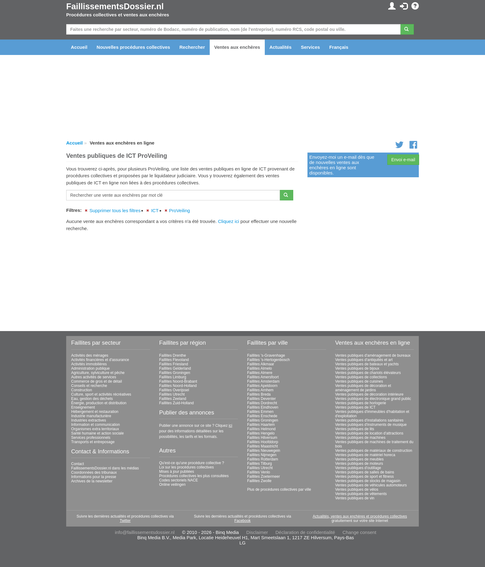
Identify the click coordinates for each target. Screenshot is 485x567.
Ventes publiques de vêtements (361, 494)
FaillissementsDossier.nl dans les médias (105, 468)
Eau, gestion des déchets (92, 399)
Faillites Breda (259, 394)
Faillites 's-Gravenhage (266, 355)
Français (338, 47)
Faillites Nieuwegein (263, 450)
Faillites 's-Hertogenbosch (268, 360)
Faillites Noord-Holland (178, 386)
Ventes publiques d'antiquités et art (364, 360)
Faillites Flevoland (174, 360)
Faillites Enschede (262, 416)
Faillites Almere (259, 373)
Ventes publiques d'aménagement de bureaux (373, 355)
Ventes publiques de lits (354, 429)
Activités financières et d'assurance (100, 360)
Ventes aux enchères (237, 47)
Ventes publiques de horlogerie (360, 403)
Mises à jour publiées (176, 471)
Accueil (79, 47)
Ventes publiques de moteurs (359, 463)
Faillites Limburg (172, 377)
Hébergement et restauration (94, 412)
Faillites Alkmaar (260, 364)
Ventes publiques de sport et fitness (364, 476)
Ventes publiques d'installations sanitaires (369, 420)
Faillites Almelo (259, 368)
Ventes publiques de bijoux (357, 368)
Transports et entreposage (92, 442)
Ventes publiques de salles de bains (364, 472)
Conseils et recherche (89, 386)
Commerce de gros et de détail (96, 381)
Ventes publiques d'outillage (358, 468)
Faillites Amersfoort (263, 377)
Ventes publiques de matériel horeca (365, 455)
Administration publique (90, 368)
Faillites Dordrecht (262, 403)
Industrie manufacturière (91, 416)
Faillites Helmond (261, 429)
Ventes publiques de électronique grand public (373, 399)
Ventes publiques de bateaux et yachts (367, 364)
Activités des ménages (89, 355)
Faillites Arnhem (260, 390)
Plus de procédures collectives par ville (279, 489)
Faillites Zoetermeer (263, 476)
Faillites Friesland (173, 364)
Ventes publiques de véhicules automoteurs (371, 485)
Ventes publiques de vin (355, 498)
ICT (154, 210)
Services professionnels (90, 437)
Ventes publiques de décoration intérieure (369, 394)
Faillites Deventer (261, 399)
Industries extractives (88, 420)
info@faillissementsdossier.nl (144, 532)
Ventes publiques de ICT (355, 407)
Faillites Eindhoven (262, 407)
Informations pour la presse (93, 477)
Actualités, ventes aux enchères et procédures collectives (360, 516)
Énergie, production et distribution (99, 403)
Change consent (359, 532)
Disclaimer (257, 532)
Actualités (280, 47)
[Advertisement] (182, 279)
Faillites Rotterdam (262, 459)
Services (310, 47)
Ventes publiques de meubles (359, 459)
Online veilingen (172, 484)
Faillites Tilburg (259, 463)
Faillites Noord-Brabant (178, 381)
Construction (81, 390)
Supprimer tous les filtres (114, 210)
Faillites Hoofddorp (262, 442)
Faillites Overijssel (174, 390)
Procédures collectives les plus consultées (194, 476)
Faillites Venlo (258, 472)
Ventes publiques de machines (360, 437)
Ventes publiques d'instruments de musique (371, 424)
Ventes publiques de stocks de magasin (368, 481)
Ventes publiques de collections (361, 377)
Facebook (242, 521)
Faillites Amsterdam (263, 381)
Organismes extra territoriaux (95, 429)
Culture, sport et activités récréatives (101, 394)
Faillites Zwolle (259, 481)
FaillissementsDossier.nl (115, 6)
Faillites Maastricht (262, 446)
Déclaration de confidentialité (305, 532)
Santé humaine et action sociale (97, 433)
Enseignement (83, 407)
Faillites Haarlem (261, 424)
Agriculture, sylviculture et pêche (98, 373)
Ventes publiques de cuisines (359, 381)
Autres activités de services (93, 377)
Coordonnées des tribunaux (94, 472)
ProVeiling (179, 210)
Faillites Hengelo (261, 433)
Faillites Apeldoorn (262, 386)
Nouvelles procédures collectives (133, 47)
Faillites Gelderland (175, 368)
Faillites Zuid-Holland (176, 403)
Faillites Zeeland (172, 399)
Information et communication (95, 424)
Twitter (125, 521)
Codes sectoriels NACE (178, 480)
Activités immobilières (89, 364)
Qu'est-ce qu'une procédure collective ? (191, 463)
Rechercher (192, 47)
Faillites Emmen (260, 412)
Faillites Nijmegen (262, 455)
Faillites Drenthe (172, 355)
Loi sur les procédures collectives (186, 467)
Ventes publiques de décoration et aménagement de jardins (363, 388)
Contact (77, 464)
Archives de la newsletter (91, 481)
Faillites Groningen (174, 373)
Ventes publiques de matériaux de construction (373, 450)
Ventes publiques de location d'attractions (369, 433)
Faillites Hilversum (262, 437)
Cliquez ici (228, 221)
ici (230, 425)
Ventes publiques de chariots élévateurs (368, 373)
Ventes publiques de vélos (356, 489)
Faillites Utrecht (172, 394)
